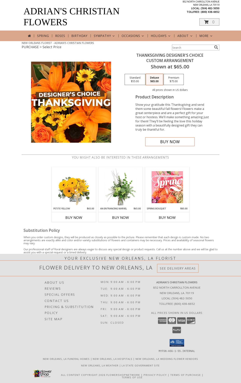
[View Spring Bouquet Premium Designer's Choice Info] (167, 187)
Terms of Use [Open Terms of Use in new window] (132, 377)
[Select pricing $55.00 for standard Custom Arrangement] (135, 79)
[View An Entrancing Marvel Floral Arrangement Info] (120, 187)
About (185, 36)
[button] (209, 22)
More (206, 36)
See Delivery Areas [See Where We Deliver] (178, 268)
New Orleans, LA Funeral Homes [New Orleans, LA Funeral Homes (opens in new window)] (66, 358)
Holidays (161, 36)
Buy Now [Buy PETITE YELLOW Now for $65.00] (73, 217)
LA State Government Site (141, 365)
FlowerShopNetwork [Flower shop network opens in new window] (123, 374)
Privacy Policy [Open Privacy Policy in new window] (155, 374)
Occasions (133, 36)
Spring (43, 36)
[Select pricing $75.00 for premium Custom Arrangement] (174, 79)
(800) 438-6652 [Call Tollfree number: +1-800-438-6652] (184, 304)
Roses (60, 36)
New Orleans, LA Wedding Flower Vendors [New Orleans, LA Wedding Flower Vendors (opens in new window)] (167, 358)
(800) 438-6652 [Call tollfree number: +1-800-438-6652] (210, 12)
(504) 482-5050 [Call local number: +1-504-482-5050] (210, 8)
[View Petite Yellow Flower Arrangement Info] (74, 187)
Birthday (79, 36)
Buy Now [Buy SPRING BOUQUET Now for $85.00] (167, 217)
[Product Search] (192, 47)
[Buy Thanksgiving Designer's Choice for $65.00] (170, 141)
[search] (216, 47)
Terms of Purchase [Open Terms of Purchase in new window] (185, 374)
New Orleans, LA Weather (99, 365)
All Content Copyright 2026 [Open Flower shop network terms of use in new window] (83, 374)
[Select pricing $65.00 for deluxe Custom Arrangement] (154, 79)
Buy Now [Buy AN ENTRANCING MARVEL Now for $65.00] (120, 217)
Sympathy (104, 36)
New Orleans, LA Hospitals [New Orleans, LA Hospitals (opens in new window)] (112, 358)
